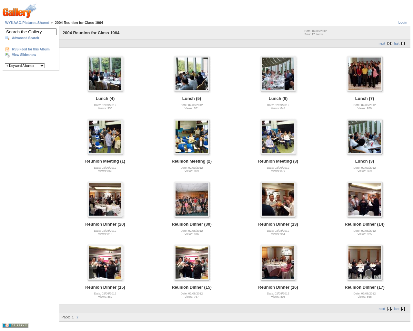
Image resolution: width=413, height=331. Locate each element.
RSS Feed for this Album (31, 49)
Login (402, 22)
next (381, 43)
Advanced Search (25, 38)
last (396, 43)
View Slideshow (24, 55)
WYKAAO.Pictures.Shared (27, 23)
